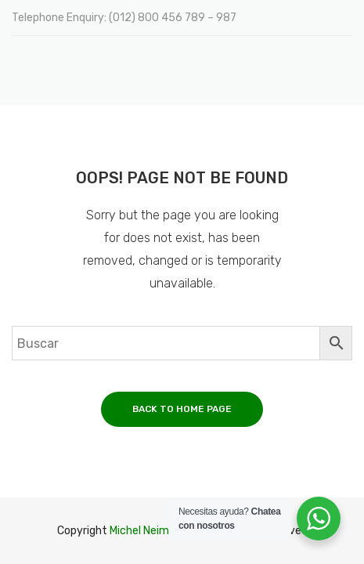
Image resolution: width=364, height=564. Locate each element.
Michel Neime (142, 530)
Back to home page (182, 408)
